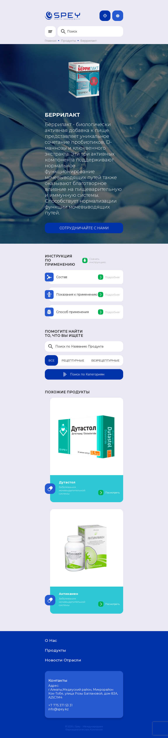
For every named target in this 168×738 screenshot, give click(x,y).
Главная (50, 40)
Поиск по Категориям (84, 374)
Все (51, 360)
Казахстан (106, 16)
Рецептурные (73, 360)
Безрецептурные (105, 360)
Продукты (68, 40)
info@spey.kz (58, 709)
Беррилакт (88, 40)
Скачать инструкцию (94, 260)
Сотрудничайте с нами (84, 228)
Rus (119, 16)
